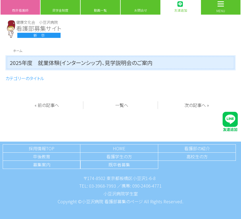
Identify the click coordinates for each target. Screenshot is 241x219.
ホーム (17, 50)
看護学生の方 (119, 156)
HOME (119, 148)
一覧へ (121, 105)
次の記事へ (195, 105)
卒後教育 (41, 156)
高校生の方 (197, 156)
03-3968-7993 (102, 185)
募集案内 (41, 164)
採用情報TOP (41, 148)
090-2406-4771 (147, 185)
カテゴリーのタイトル (24, 78)
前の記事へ (48, 105)
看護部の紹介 (197, 148)
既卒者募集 (119, 164)
